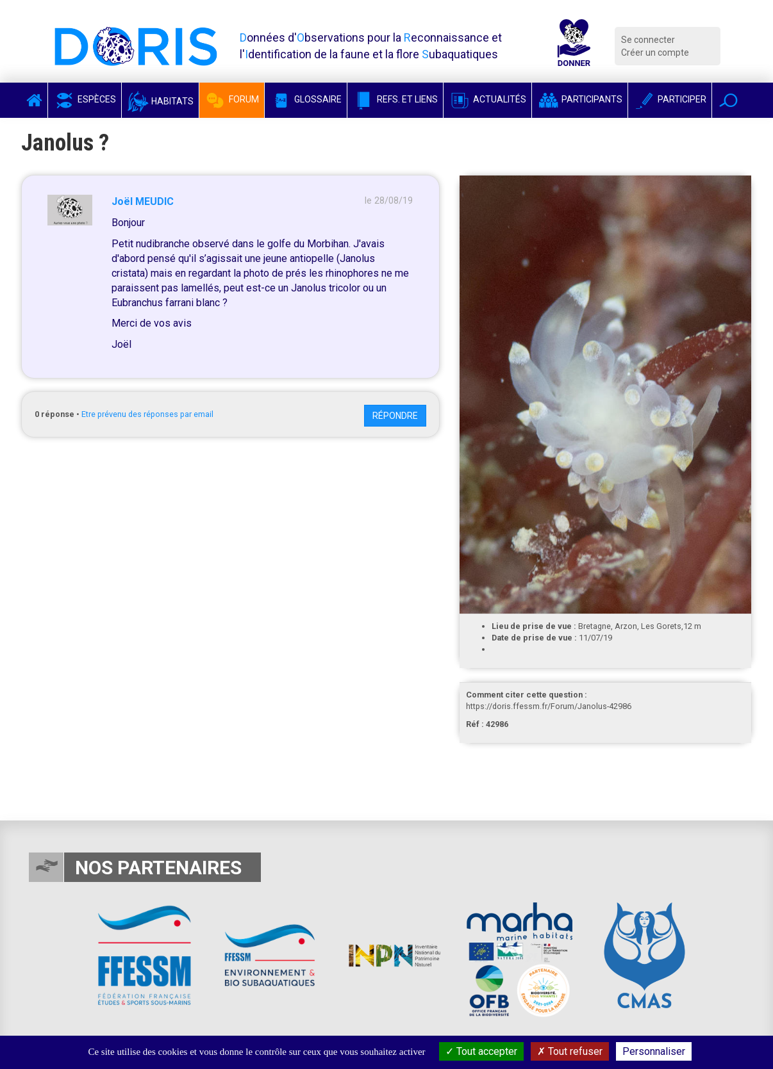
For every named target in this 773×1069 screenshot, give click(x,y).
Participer (669, 99)
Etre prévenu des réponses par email (147, 414)
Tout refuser (570, 1051)
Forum (231, 99)
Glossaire (306, 99)
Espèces (84, 99)
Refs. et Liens (395, 99)
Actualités (487, 99)
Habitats (160, 101)
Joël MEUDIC (143, 201)
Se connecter (648, 40)
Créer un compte (655, 52)
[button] (728, 100)
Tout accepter (481, 1051)
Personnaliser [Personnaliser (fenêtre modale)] (653, 1051)
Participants (579, 99)
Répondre (395, 416)
